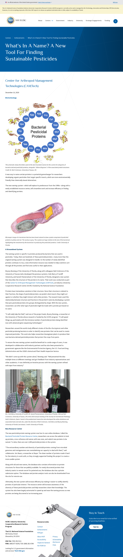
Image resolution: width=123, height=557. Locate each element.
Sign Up (95, 527)
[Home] (16, 20)
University (79, 20)
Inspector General (43, 543)
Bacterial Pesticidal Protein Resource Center (21, 436)
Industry (70, 20)
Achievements (19, 38)
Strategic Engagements (94, 20)
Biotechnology (11, 98)
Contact (40, 527)
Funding (107, 20)
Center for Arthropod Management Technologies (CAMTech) (32, 283)
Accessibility (41, 540)
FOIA (54, 545)
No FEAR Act (41, 546)
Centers (49, 20)
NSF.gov (115, 2)
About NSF (41, 537)
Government (60, 20)
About (40, 20)
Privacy (55, 537)
